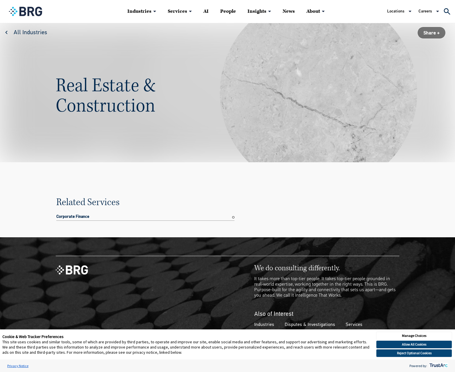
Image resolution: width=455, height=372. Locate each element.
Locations (396, 11)
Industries (139, 11)
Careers (425, 11)
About (313, 11)
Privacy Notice (17, 366)
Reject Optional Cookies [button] (414, 353)
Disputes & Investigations (310, 324)
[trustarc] (438, 366)
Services (177, 11)
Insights (257, 11)
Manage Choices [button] (414, 335)
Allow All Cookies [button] (414, 344)
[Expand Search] (447, 11)
